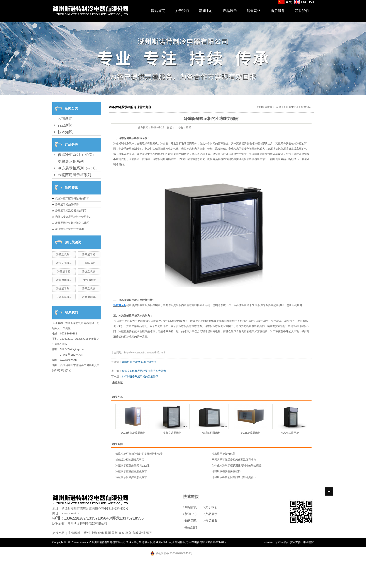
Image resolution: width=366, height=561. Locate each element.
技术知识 (65, 132)
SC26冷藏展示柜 (250, 432)
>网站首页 (190, 507)
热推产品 (58, 533)
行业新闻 (65, 125)
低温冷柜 (90, 262)
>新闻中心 (190, 514)
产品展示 (230, 11)
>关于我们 (210, 507)
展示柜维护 (150, 361)
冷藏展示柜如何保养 (67, 204)
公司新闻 (65, 118)
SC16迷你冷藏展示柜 (132, 432)
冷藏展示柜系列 (71, 161)
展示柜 (125, 361)
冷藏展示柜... (89, 254)
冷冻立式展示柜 (290, 432)
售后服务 (278, 11)
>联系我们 (190, 527)
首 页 (278, 107)
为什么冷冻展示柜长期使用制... (73, 216)
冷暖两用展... (63, 279)
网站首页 (158, 11)
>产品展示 (210, 514)
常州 (142, 533)
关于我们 (182, 11)
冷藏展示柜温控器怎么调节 (70, 210)
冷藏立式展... (89, 288)
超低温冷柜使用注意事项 (69, 228)
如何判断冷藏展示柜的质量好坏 (140, 376)
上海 (94, 533)
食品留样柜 (89, 279)
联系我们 (302, 11)
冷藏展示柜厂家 (162, 542)
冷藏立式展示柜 (172, 432)
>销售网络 (190, 520)
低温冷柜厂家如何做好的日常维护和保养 (139, 453)
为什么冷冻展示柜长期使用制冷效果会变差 (236, 465)
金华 (101, 533)
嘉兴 (128, 533)
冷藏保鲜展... (89, 296)
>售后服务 (210, 520)
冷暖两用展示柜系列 (74, 175)
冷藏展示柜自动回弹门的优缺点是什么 (234, 477)
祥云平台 (283, 542)
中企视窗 (308, 542)
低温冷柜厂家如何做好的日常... (73, 198)
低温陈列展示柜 (211, 432)
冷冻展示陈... (63, 288)
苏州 (115, 533)
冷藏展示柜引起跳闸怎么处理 (72, 222)
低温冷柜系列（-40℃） (77, 155)
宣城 (135, 533)
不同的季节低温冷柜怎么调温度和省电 (234, 459)
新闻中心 (206, 11)
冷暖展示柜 (63, 271)
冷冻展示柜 (145, 542)
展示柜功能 (136, 361)
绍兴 (149, 533)
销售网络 (254, 11)
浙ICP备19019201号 (215, 542)
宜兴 (122, 533)
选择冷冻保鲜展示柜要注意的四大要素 (144, 370)
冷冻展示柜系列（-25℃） (79, 168)
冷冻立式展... (63, 262)
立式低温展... (63, 296)
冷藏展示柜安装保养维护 (226, 471)
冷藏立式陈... (63, 254)
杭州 (108, 533)
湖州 (87, 533)
